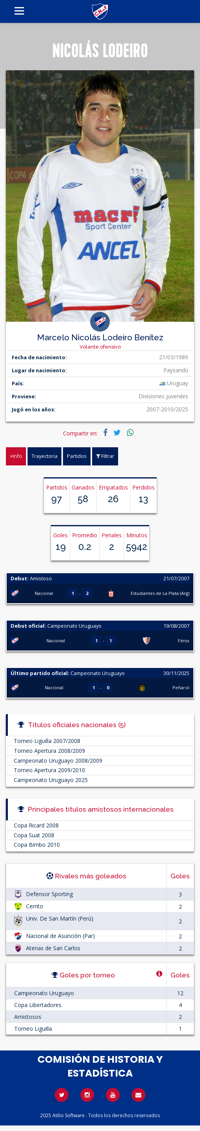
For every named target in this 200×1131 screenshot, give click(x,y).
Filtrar (105, 456)
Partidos (77, 456)
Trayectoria (44, 456)
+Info (16, 456)
